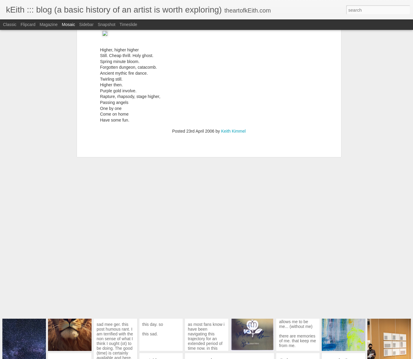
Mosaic (68, 24)
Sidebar (86, 24)
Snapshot (106, 24)
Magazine (49, 24)
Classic (9, 24)
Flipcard (28, 24)
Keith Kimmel (233, 91)
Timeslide (128, 24)
